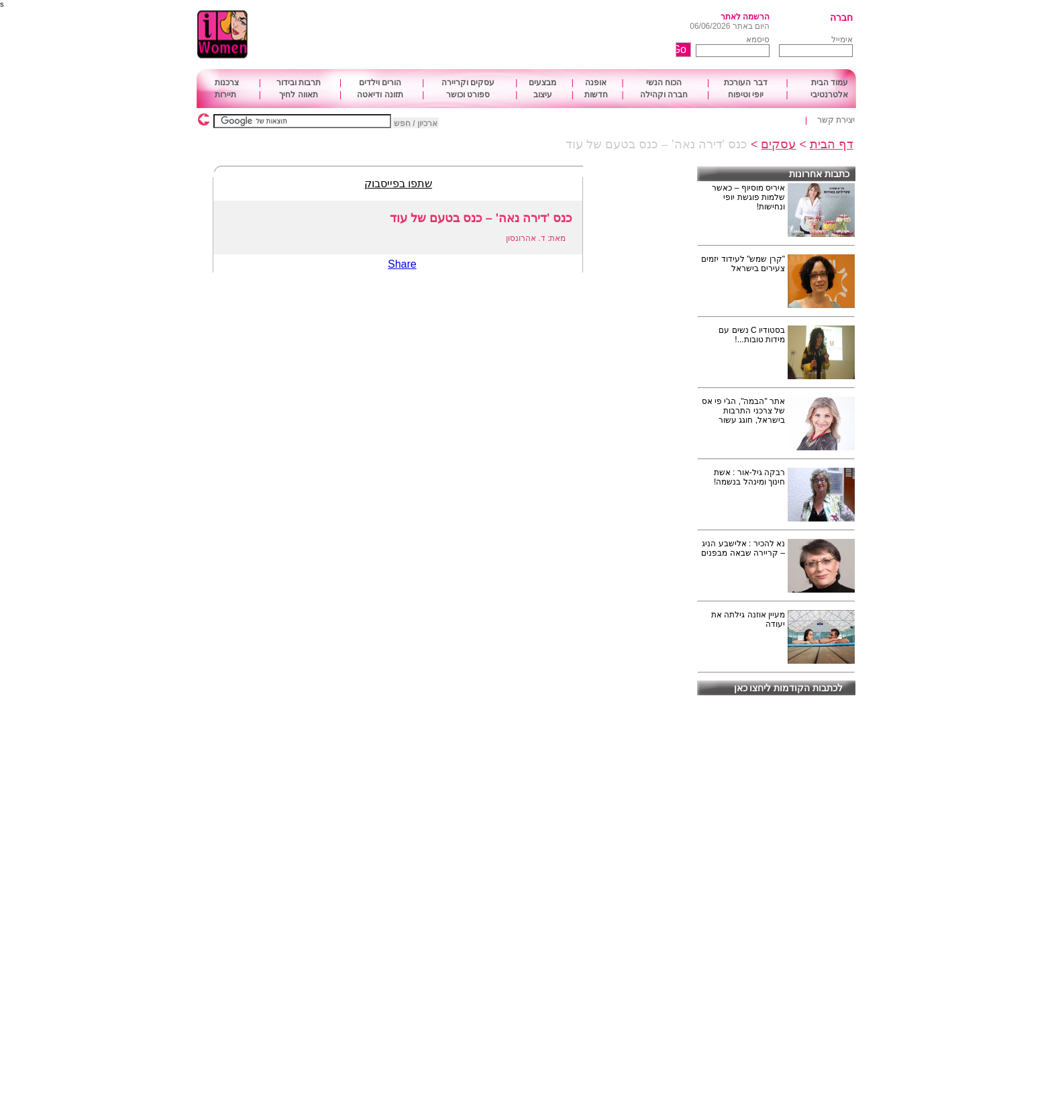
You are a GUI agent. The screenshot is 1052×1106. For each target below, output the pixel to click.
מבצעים (542, 82)
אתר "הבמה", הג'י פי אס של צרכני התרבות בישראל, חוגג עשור (743, 411)
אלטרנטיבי (829, 94)
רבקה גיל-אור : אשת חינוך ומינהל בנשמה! (749, 477)
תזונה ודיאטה (380, 94)
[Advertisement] (489, 35)
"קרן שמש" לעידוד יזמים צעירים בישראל (743, 263)
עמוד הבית (829, 82)
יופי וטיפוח (746, 94)
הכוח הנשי (664, 82)
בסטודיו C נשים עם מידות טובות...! (752, 334)
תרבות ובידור (298, 82)
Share (402, 264)
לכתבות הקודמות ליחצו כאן (788, 688)
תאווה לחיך (298, 94)
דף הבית (831, 144)
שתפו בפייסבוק (398, 183)
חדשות (596, 94)
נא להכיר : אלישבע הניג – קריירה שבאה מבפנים (743, 548)
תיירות (225, 94)
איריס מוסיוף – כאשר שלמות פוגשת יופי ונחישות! (748, 197)
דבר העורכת (745, 82)
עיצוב (542, 94)
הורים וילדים (380, 82)
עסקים (778, 144)
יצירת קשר (836, 120)
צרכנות (227, 82)
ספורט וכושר (468, 94)
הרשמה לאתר (745, 16)
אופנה (596, 82)
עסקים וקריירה (467, 82)
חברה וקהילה (664, 94)
